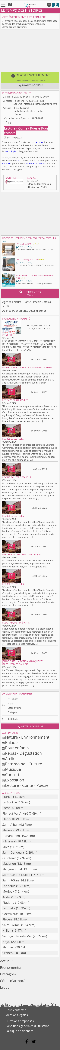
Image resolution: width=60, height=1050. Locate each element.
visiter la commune (30, 726)
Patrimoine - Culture (23, 763)
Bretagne (12, 712)
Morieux (8, 891)
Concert (12, 774)
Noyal (6, 942)
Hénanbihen (11, 836)
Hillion (6, 930)
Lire (18, 160)
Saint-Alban (10, 824)
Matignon (9, 863)
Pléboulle (8, 819)
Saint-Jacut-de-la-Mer (17, 936)
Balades (12, 742)
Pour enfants (17, 747)
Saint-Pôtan (10, 880)
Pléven (7, 919)
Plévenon (8, 830)
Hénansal (9, 841)
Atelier (11, 758)
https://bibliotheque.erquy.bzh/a (40, 103)
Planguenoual (12, 869)
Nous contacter (15, 1010)
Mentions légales (16, 1015)
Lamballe (8, 908)
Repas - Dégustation (23, 753)
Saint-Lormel (11, 925)
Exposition (14, 780)
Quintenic (9, 858)
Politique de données (19, 1031)
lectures (39, 142)
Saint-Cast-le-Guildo (16, 875)
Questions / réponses (19, 1021)
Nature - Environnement (27, 737)
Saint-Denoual (12, 852)
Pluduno (8, 902)
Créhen (7, 953)
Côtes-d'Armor (15, 707)
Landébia (8, 886)
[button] (30, 77)
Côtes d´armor (11, 980)
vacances (7, 163)
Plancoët (8, 947)
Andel (6, 897)
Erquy (10, 703)
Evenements (10, 967)
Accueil (5, 961)
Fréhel (6, 808)
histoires (30, 163)
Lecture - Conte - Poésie (22, 128)
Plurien (7, 797)
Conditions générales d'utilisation (27, 1026)
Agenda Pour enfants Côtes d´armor (24, 310)
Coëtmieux (10, 914)
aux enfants (41, 163)
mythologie (10, 151)
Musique (13, 769)
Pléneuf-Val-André (15, 813)
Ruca (5, 847)
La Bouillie (9, 802)
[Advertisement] (30, 51)
